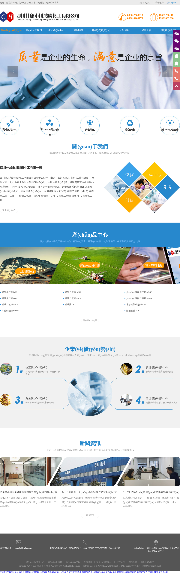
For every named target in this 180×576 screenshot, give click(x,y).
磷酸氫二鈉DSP (9, 292)
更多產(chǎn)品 (90, 320)
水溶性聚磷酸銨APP (136, 304)
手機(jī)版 (159, 2)
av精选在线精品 (99, 572)
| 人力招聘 (119, 562)
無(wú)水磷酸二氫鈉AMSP (139, 298)
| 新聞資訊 (86, 562)
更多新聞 (90, 515)
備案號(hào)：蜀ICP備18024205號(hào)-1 (101, 566)
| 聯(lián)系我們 (146, 562)
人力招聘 (124, 30)
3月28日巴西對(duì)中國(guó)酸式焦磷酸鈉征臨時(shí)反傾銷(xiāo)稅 (151, 493)
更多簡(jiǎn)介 (9, 210)
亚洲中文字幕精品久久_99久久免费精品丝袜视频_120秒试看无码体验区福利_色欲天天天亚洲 (37, 572)
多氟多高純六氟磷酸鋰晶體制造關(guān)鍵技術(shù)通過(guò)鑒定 (28, 493)
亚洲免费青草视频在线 (83, 572)
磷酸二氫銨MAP (10, 304)
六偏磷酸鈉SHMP (10, 310)
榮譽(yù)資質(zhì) (101, 30)
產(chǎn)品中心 (56, 30)
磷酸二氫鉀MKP (73, 298)
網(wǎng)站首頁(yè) (11, 30)
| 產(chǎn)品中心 (71, 562)
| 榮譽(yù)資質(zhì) (102, 562)
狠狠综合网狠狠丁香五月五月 (141, 572)
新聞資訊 (79, 30)
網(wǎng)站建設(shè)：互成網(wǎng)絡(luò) (141, 566)
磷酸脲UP (69, 304)
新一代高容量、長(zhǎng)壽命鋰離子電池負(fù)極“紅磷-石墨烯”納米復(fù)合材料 (89, 493)
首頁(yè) (146, 2)
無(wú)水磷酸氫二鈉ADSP (139, 292)
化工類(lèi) (25, 271)
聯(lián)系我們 (168, 30)
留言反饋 (146, 30)
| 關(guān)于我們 (53, 562)
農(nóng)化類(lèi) (90, 265)
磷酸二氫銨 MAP (73, 292)
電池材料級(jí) (154, 265)
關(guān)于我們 (34, 30)
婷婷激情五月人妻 (160, 572)
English (172, 2)
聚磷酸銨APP (133, 310)
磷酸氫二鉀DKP (10, 298)
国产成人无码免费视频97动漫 (117, 572)
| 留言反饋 (131, 562)
